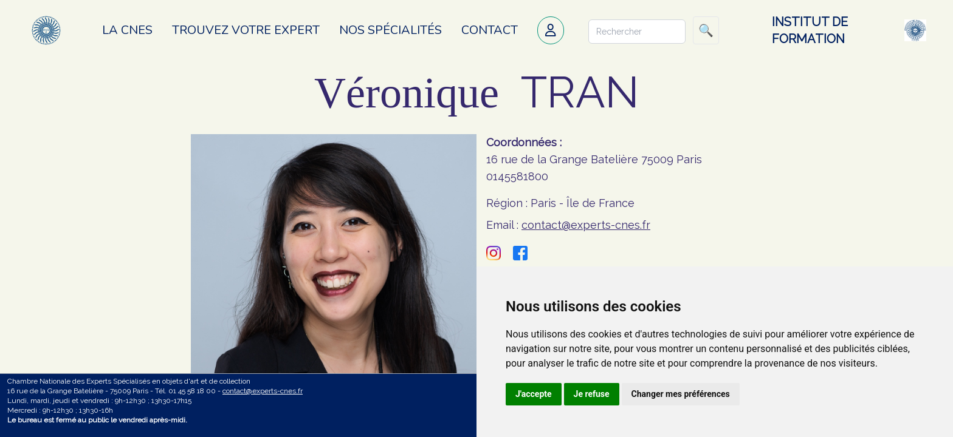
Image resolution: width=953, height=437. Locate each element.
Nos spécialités (390, 30)
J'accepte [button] (533, 394)
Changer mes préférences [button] (680, 394)
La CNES (127, 30)
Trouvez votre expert (246, 30)
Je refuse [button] (592, 394)
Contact (489, 30)
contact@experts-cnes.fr (585, 224)
